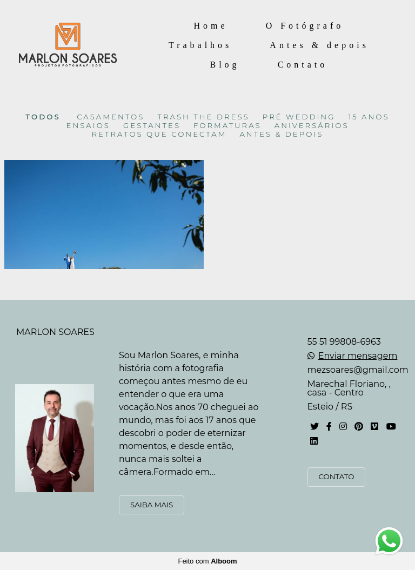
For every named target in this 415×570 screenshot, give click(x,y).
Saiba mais (151, 504)
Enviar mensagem (358, 356)
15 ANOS (369, 116)
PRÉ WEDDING (299, 116)
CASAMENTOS (110, 116)
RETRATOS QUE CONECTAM (159, 134)
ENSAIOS (88, 125)
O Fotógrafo (305, 25)
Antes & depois (319, 45)
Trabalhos (200, 45)
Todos (42, 116)
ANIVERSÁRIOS (312, 125)
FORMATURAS (227, 125)
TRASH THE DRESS (203, 116)
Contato (303, 64)
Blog (225, 64)
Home (211, 25)
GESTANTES (151, 125)
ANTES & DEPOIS (281, 134)
